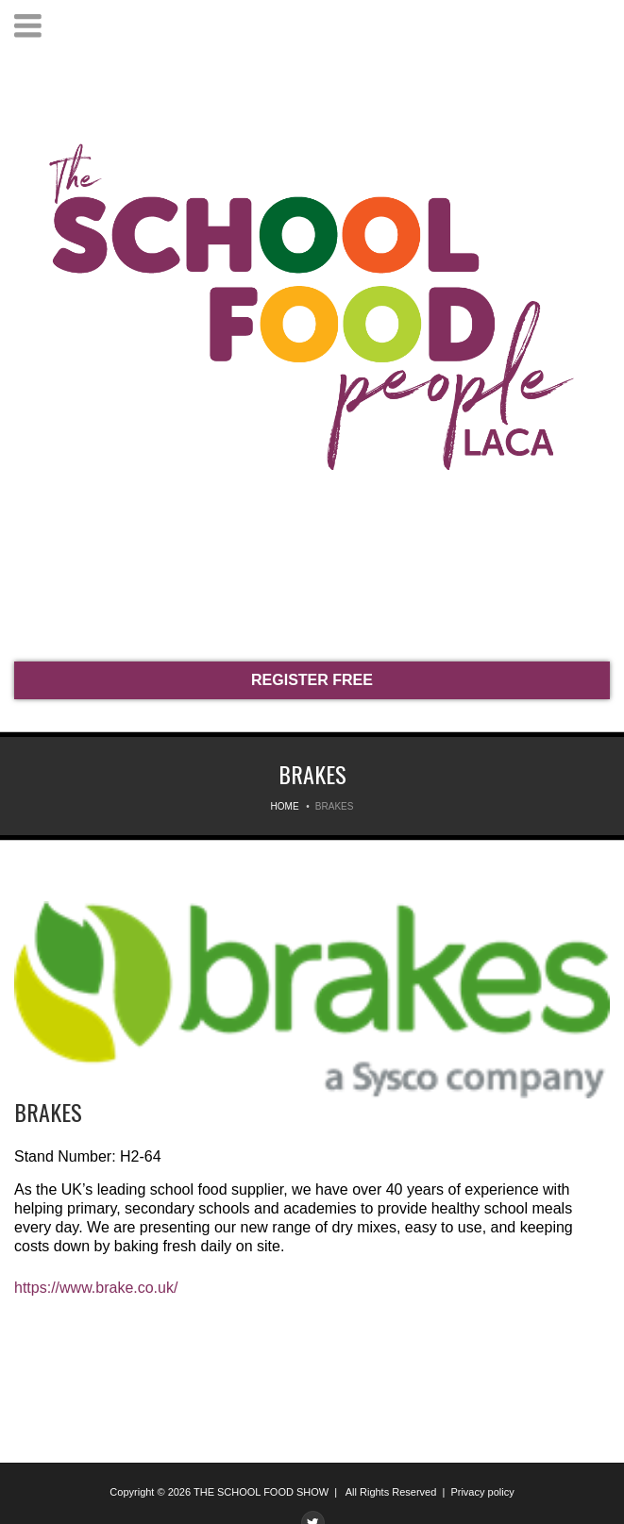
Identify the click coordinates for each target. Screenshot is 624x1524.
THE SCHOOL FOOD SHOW (261, 1492)
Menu (28, 26)
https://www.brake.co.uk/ (95, 1288)
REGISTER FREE (312, 680)
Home (285, 806)
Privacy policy (482, 1492)
